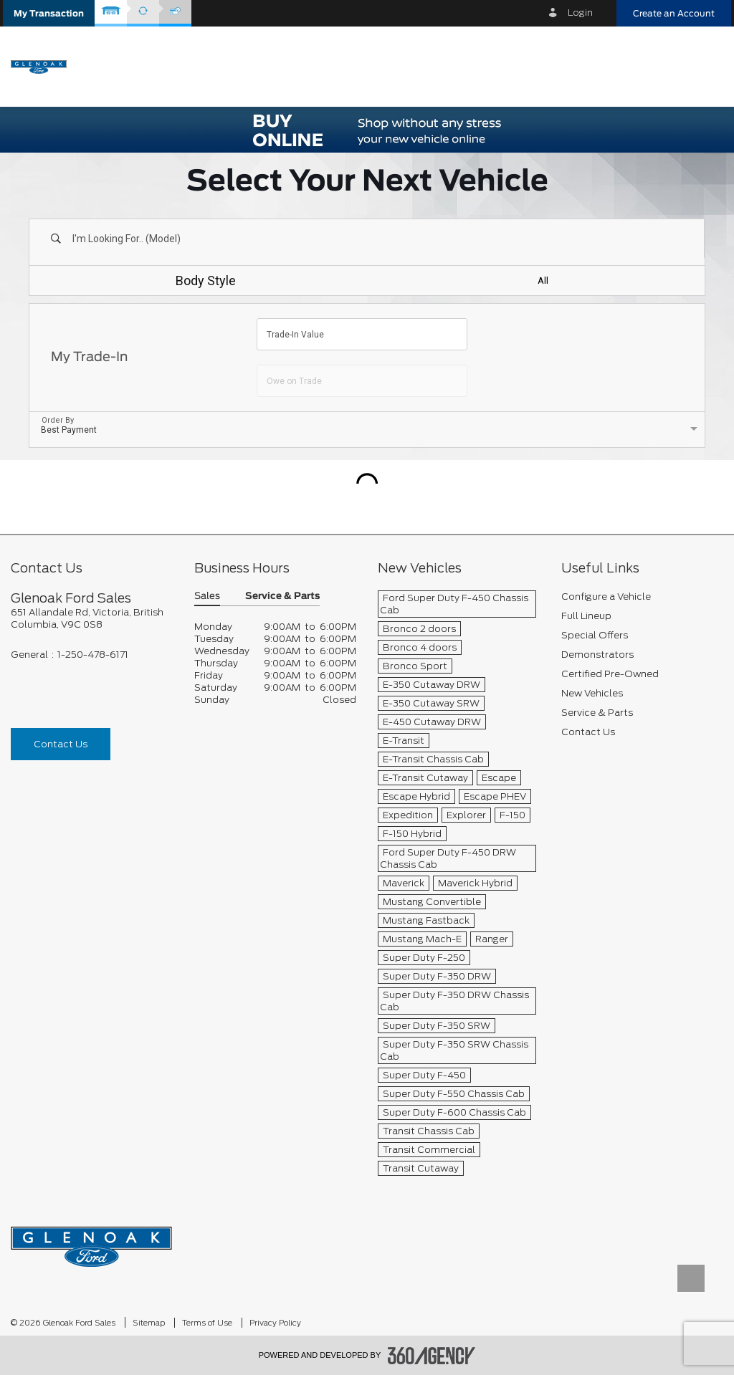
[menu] (705, 65)
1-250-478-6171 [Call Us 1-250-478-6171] (92, 654)
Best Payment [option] (69, 430)
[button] (49, 13)
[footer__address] (92, 618)
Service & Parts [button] (282, 596)
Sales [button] (207, 596)
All (543, 280)
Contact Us (60, 744)
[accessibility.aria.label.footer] (431, 1355)
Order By (58, 420)
